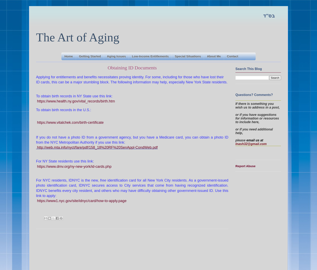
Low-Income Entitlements (150, 56)
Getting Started (90, 56)
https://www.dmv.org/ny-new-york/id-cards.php (74, 167)
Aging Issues (116, 56)
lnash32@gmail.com (251, 144)
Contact (232, 56)
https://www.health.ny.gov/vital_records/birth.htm (76, 101)
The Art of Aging (77, 37)
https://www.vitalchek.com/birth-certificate (70, 122)
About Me (214, 56)
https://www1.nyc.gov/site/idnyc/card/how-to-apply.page (82, 201)
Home (68, 56)
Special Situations (188, 56)
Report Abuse (245, 166)
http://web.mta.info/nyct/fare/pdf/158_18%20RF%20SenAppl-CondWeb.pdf (97, 147)
